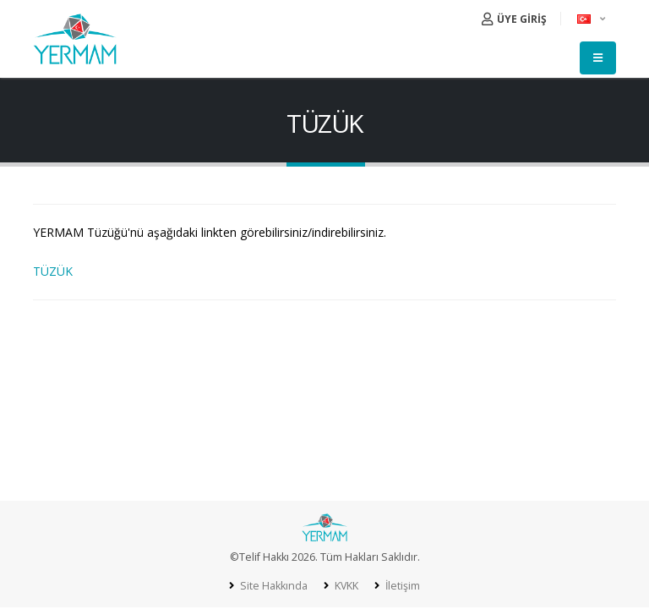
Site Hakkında (272, 586)
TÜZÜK (53, 271)
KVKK (344, 586)
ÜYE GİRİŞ (514, 19)
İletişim (402, 586)
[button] (592, 18)
